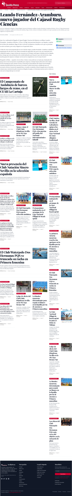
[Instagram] (6, 478)
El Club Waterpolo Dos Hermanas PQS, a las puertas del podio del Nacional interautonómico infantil (39, 133)
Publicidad (57, 480)
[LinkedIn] (8, 478)
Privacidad (55, 491)
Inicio (1, 9)
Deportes (38, 7)
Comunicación (49, 7)
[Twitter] (4, 478)
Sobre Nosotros (40, 466)
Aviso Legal (39, 475)
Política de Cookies (41, 472)
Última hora (15, 7)
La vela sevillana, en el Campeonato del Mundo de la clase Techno (7, 117)
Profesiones (62, 7)
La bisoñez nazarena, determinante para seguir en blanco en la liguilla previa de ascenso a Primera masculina (40, 302)
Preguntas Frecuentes (59, 482)
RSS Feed (21, 486)
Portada (9, 7)
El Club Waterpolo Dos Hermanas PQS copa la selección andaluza (23, 211)
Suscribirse (62, 474)
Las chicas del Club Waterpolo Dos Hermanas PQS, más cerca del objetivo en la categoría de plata (7, 309)
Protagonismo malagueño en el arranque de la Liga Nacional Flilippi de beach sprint (39, 213)
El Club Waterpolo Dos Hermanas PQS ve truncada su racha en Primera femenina (53, 281)
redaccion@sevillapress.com (15, 492)
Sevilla (21, 7)
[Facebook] (1, 478)
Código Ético (39, 468)
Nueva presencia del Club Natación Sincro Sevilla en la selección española (54, 87)
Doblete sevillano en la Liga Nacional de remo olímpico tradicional (7, 140)
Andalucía (27, 7)
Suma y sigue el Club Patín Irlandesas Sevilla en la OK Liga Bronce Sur (23, 131)
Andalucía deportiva (21, 9)
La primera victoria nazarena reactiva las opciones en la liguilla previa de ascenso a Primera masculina (7, 226)
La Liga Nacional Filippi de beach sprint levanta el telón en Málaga (7, 286)
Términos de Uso (40, 473)
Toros (43, 7)
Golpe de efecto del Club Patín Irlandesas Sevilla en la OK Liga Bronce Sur (23, 300)
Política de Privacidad (41, 470)
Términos (64, 491)
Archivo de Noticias (23, 484)
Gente (32, 7)
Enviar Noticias (58, 484)
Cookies (59, 491)
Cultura (55, 7)
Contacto (39, 477)
